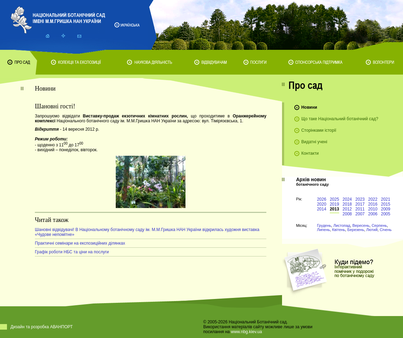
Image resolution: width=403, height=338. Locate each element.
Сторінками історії (318, 130)
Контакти (310, 153)
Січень (385, 230)
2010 (373, 209)
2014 (321, 209)
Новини (309, 107)
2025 (334, 199)
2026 (321, 199)
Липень (323, 230)
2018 (347, 204)
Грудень (324, 225)
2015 (385, 204)
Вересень (361, 225)
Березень (355, 230)
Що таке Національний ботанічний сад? (339, 118)
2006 (373, 214)
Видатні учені (314, 141)
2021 (385, 199)
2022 (373, 199)
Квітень (338, 230)
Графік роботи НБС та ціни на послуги (72, 251)
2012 (347, 209)
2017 (360, 204)
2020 (321, 204)
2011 (360, 209)
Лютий (372, 230)
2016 (373, 204)
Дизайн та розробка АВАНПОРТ (41, 326)
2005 (385, 214)
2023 (360, 199)
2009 (385, 209)
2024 (347, 199)
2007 (360, 214)
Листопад (341, 225)
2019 (334, 204)
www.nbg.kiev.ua (246, 331)
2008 (347, 214)
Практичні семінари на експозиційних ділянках (80, 243)
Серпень (379, 225)
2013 (334, 209)
